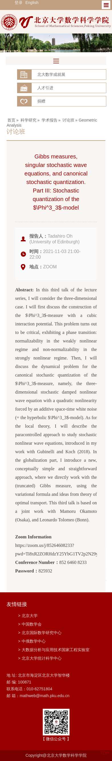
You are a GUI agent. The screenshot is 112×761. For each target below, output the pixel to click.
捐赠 (41, 101)
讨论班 (68, 120)
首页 (11, 120)
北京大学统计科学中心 (40, 658)
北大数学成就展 (51, 74)
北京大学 (28, 615)
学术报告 (50, 120)
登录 (19, 2)
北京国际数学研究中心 (40, 632)
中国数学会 (30, 624)
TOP (104, 750)
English (31, 2)
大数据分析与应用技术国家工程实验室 (53, 649)
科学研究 (28, 120)
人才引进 (45, 87)
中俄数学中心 (32, 641)
